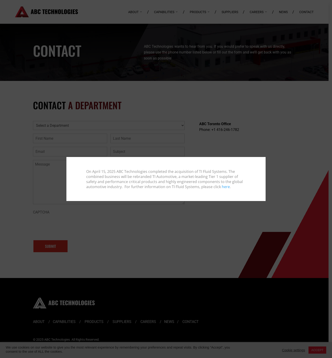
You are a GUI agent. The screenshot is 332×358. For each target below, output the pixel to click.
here (226, 186)
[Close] (261, 161)
